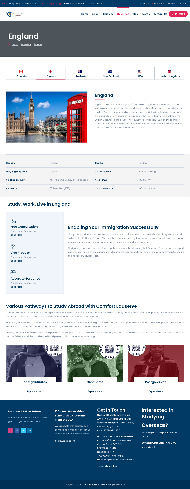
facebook (159, 3)
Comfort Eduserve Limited (94, 484)
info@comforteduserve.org (23, 3)
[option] (21, 73)
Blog (135, 14)
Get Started (178, 13)
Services (108, 14)
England (51, 76)
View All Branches (108, 466)
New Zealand (111, 76)
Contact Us (160, 14)
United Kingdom (170, 76)
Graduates (95, 382)
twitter (171, 3)
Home (84, 14)
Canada (22, 76)
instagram (145, 3)
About (96, 14)
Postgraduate (156, 382)
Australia (81, 76)
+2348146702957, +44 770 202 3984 (83, 3)
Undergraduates (34, 382)
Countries (123, 14)
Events (146, 14)
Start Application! (65, 440)
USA (140, 76)
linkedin (183, 3)
